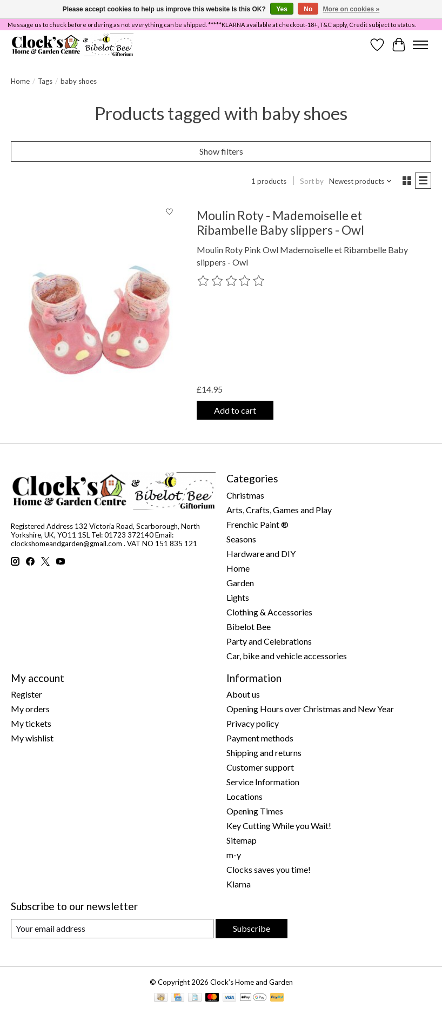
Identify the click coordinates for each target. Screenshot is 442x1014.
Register (26, 694)
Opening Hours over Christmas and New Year (310, 709)
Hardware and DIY (261, 553)
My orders (30, 709)
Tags (45, 81)
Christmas (245, 495)
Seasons (241, 539)
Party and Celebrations (269, 641)
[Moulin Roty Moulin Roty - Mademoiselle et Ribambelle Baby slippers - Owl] (95, 314)
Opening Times (254, 811)
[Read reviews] (231, 281)
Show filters (221, 151)
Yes (281, 9)
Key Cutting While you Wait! (278, 825)
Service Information (262, 782)
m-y (233, 855)
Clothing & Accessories (269, 612)
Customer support (260, 767)
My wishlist (32, 738)
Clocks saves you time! (268, 869)
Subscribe (251, 928)
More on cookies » (351, 9)
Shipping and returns (264, 752)
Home (20, 81)
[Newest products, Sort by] (360, 181)
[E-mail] (112, 928)
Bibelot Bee (248, 626)
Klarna (238, 884)
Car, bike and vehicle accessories (286, 656)
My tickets (31, 723)
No (308, 9)
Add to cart (235, 410)
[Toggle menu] (420, 45)
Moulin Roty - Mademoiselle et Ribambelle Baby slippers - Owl (280, 223)
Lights (237, 597)
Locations (244, 796)
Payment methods (259, 738)
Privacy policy (252, 723)
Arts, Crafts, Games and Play (279, 510)
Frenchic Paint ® (257, 524)
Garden (240, 583)
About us (243, 694)
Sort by (312, 181)
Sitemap (241, 840)
